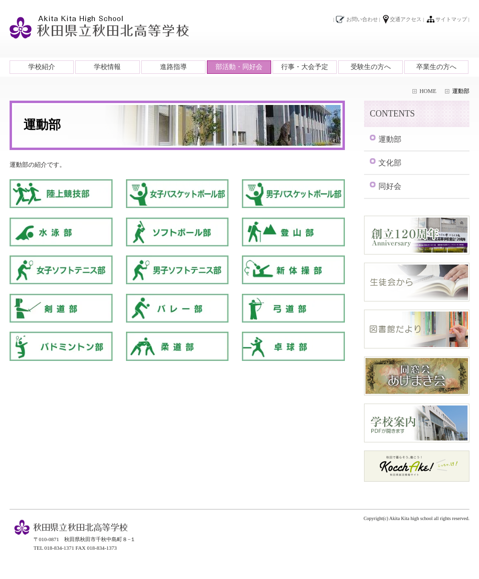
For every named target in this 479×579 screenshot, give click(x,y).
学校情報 (107, 66)
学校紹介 (41, 66)
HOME (428, 91)
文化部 (389, 163)
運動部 (389, 139)
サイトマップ (451, 19)
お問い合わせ (362, 19)
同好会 (389, 186)
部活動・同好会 (239, 66)
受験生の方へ (371, 66)
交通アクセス (406, 19)
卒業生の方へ (436, 66)
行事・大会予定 (304, 66)
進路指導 (173, 66)
